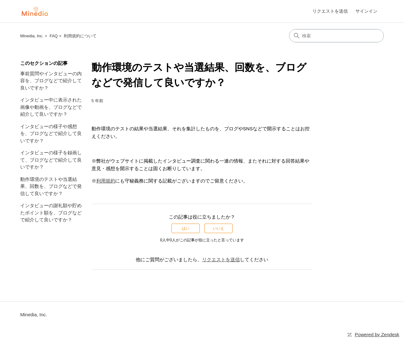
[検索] (336, 35)
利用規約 (105, 180)
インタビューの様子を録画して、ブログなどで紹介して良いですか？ (51, 160)
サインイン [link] (366, 11)
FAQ (54, 36)
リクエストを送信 (330, 11)
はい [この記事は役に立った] (185, 228)
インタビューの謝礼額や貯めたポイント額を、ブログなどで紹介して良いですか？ (51, 212)
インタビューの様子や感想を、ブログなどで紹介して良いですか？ (51, 133)
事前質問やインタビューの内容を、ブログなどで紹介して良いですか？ (51, 80)
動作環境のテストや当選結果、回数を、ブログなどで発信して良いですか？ (51, 186)
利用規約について (80, 36)
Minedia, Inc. (32, 36)
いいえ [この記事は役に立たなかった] (218, 228)
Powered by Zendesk (377, 334)
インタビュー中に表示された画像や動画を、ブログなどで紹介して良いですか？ (51, 107)
